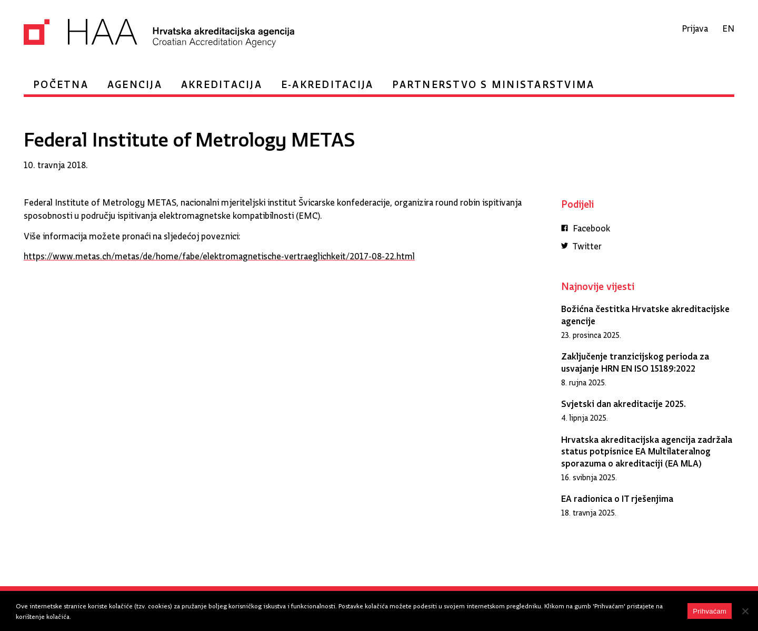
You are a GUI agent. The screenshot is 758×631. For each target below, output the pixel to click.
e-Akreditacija (327, 81)
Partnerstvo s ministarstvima (493, 81)
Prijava (695, 26)
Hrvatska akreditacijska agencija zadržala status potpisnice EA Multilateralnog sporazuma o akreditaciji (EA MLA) (646, 449)
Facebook (585, 226)
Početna (60, 81)
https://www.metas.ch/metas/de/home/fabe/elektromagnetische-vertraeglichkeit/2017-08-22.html (219, 253)
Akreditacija (221, 81)
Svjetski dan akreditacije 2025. (623, 401)
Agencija (134, 81)
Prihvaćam (709, 611)
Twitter (581, 244)
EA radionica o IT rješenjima (617, 496)
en (728, 26)
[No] (745, 611)
